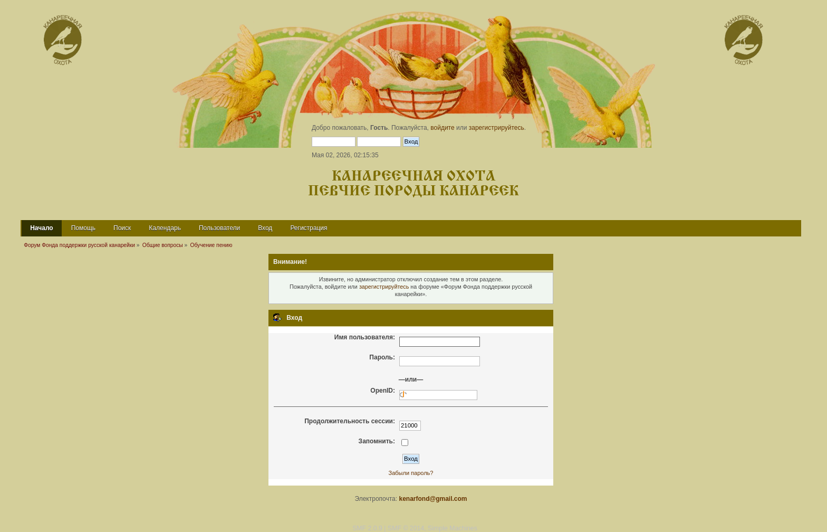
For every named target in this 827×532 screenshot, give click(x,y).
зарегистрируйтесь (496, 127)
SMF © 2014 (406, 528)
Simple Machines (452, 528)
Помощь (83, 228)
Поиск (122, 228)
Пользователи (219, 228)
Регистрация (308, 228)
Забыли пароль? (411, 473)
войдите (442, 127)
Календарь (165, 228)
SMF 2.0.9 (367, 528)
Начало (41, 228)
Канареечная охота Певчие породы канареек (413, 183)
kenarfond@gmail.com (433, 498)
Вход (265, 228)
